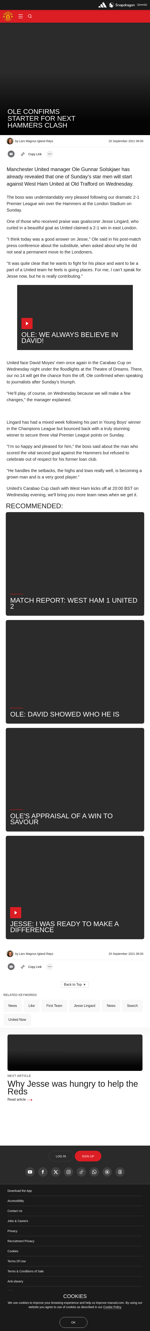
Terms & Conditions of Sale (26, 1289)
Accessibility (16, 1219)
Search (132, 1024)
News (12, 1024)
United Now (17, 1038)
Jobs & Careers (18, 1239)
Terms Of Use (17, 1279)
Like (31, 1024)
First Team (54, 1024)
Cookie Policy (112, 1307)
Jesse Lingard (84, 1024)
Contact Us (15, 1229)
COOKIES (75, 1296)
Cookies (13, 1269)
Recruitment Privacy (21, 1259)
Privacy (12, 1249)
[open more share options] (49, 154)
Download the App (20, 1209)
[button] (20, 16)
